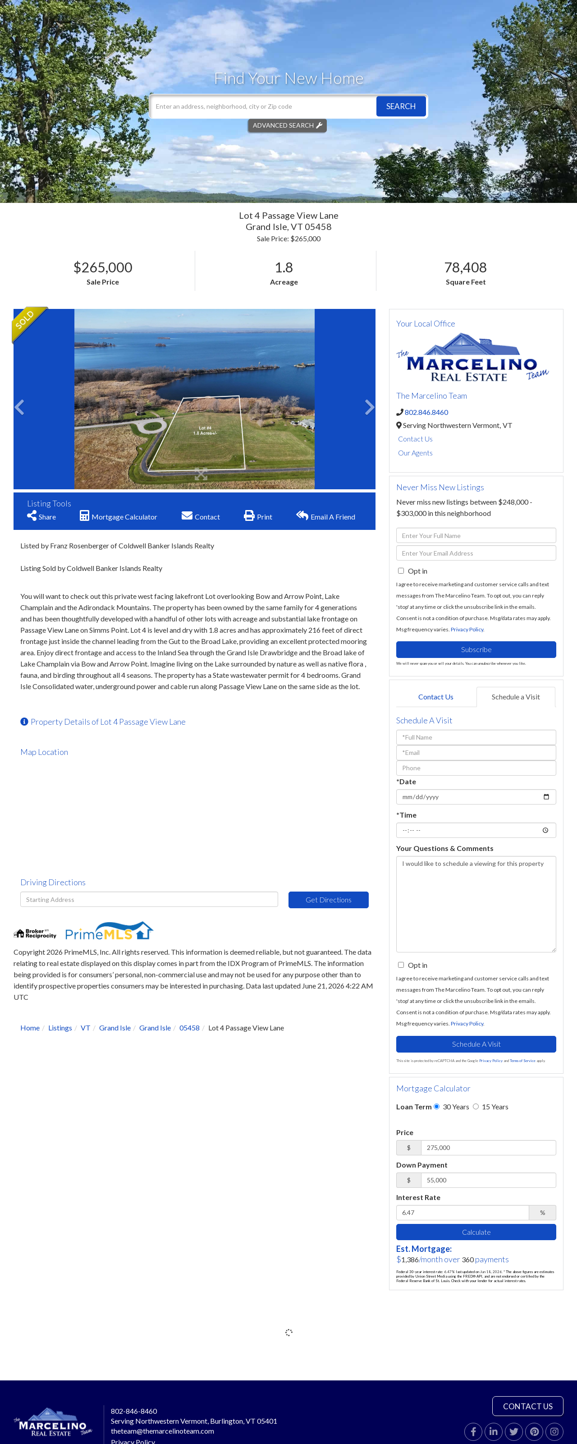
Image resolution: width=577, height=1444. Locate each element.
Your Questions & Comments (445, 848)
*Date (406, 781)
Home (30, 1027)
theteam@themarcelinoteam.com (162, 1430)
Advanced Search (283, 125)
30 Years (451, 1106)
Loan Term (414, 1106)
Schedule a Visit (516, 696)
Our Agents (415, 452)
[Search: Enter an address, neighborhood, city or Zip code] (288, 106)
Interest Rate (418, 1197)
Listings (60, 1027)
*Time (406, 814)
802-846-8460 (134, 1411)
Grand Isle (115, 1027)
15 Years (490, 1106)
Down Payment (422, 1164)
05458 (189, 1027)
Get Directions (329, 899)
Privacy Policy (467, 629)
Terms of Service (523, 1060)
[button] (401, 106)
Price (404, 1132)
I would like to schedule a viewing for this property (476, 904)
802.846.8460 (426, 412)
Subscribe (476, 649)
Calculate (476, 1232)
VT (86, 1027)
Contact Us (415, 438)
